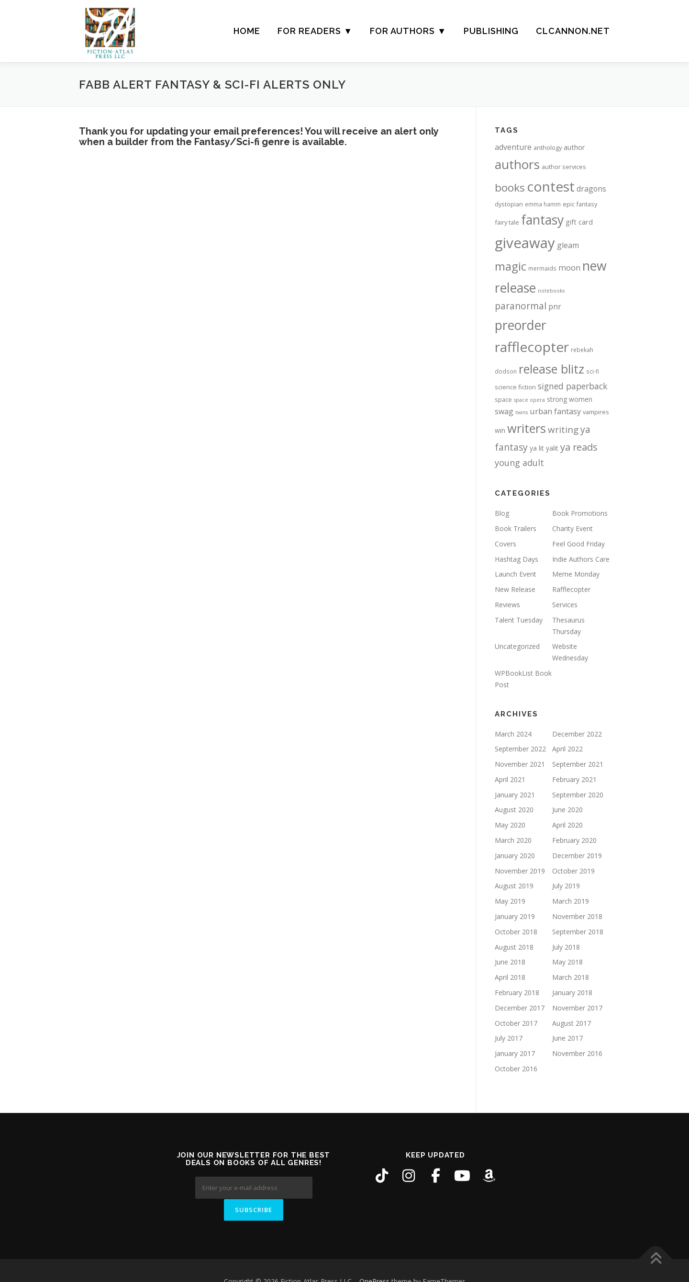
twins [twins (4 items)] (521, 412)
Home (246, 31)
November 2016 (577, 1053)
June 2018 (510, 961)
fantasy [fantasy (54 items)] (542, 219)
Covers (505, 543)
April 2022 (567, 748)
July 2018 (566, 947)
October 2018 (516, 931)
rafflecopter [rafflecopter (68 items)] (532, 347)
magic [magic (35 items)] (510, 266)
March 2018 (570, 977)
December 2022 (577, 733)
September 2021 (577, 764)
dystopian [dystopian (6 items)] (509, 204)
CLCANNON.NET (573, 31)
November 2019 (520, 870)
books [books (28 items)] (510, 187)
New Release (515, 589)
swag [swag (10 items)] (504, 411)
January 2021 (515, 794)
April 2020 (567, 824)
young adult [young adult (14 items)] (519, 462)
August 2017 (571, 1023)
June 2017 (567, 1038)
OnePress (374, 1259)
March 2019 (570, 901)
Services (565, 604)
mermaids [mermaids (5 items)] (542, 268)
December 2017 (520, 1007)
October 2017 (516, 1023)
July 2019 (566, 885)
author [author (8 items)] (574, 147)
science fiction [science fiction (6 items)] (515, 387)
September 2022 (520, 748)
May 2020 (510, 824)
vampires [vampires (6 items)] (596, 412)
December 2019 (577, 855)
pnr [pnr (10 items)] (554, 306)
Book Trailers (515, 528)
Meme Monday (576, 574)
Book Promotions (580, 513)
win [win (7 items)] (500, 430)
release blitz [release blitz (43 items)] (551, 369)
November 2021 (520, 764)
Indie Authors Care (581, 559)
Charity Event (572, 528)
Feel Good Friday (578, 543)
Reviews (507, 604)
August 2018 (514, 947)
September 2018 (577, 931)
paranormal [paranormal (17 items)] (520, 305)
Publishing (491, 31)
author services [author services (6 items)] (564, 166)
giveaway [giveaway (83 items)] (525, 242)
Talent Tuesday (519, 619)
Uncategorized (517, 646)
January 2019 (515, 916)
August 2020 (514, 809)
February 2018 (517, 992)
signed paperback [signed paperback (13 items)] (572, 386)
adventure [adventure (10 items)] (513, 147)
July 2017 (508, 1038)
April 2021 (510, 779)
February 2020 (574, 840)
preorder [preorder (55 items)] (520, 325)
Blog (502, 513)
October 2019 (573, 870)
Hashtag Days (516, 559)
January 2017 (515, 1053)
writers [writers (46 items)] (526, 428)
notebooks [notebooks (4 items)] (551, 290)
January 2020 (515, 855)
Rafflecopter (571, 589)
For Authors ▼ (408, 31)
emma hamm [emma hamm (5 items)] (543, 204)
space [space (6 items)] (503, 399)
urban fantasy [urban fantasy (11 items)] (555, 411)
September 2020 (577, 794)
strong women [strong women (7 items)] (569, 399)
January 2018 (572, 992)
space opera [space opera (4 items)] (529, 400)
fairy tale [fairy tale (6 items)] (507, 222)
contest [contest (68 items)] (551, 186)
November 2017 (577, 1007)
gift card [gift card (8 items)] (579, 222)
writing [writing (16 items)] (563, 429)
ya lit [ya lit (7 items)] (537, 448)
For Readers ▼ (315, 31)
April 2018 (510, 977)
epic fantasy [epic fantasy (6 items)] (580, 204)
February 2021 (574, 779)
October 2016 (516, 1068)
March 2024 (513, 733)
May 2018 (567, 961)
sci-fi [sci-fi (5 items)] (592, 371)
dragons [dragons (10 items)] (591, 188)
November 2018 (577, 916)
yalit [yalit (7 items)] (552, 448)
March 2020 (513, 840)
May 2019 (510, 901)
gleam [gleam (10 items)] (568, 245)
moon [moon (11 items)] (569, 267)
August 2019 (514, 885)
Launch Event (515, 574)
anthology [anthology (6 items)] (547, 147)
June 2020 (567, 809)
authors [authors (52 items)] (517, 164)
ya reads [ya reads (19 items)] (579, 447)
